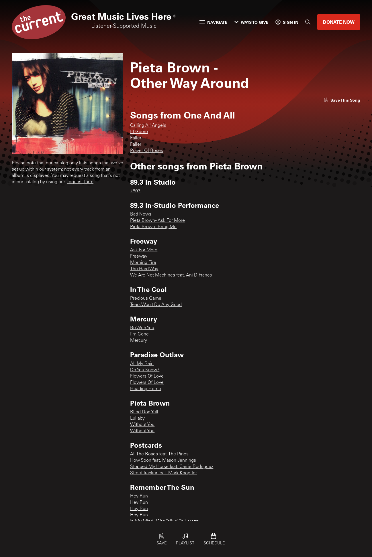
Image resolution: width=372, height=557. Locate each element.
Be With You (142, 328)
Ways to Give (251, 22)
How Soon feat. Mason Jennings (163, 460)
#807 (135, 191)
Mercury (138, 340)
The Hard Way (144, 269)
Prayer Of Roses (146, 151)
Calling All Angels (148, 125)
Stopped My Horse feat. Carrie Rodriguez (171, 467)
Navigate (213, 22)
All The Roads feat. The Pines (159, 454)
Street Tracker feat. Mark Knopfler (163, 473)
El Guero (139, 132)
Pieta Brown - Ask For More (157, 220)
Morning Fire (143, 262)
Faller (135, 138)
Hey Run (139, 496)
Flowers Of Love (147, 376)
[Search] (308, 22)
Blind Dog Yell (144, 412)
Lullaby (137, 418)
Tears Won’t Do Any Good (156, 305)
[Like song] (342, 100)
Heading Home (145, 389)
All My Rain (142, 364)
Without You (142, 424)
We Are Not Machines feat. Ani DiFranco (171, 275)
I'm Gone (139, 334)
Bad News (140, 214)
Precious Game (145, 298)
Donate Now (339, 22)
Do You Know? (144, 370)
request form (80, 182)
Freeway (138, 256)
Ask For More (143, 250)
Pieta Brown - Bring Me (153, 227)
